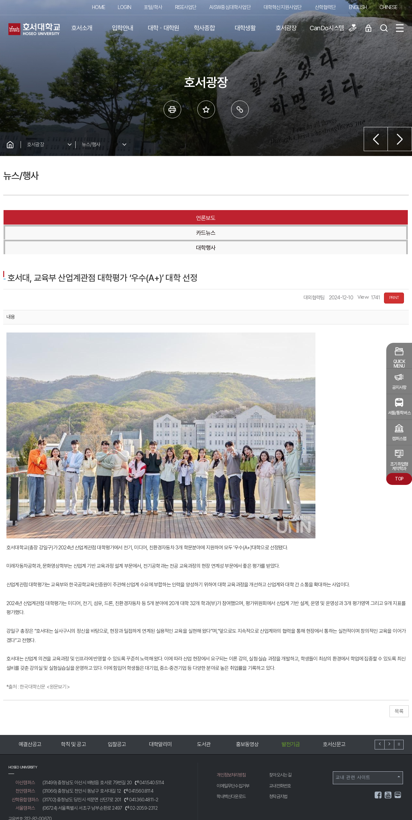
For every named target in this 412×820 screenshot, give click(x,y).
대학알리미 (160, 714)
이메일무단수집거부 (234, 756)
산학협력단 (325, 7)
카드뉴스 (205, 218)
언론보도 (70, 218)
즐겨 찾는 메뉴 (206, 109)
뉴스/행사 (91, 144)
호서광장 (35, 144)
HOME (98, 7)
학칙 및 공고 (73, 714)
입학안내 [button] (122, 28)
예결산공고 (30, 714)
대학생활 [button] (245, 28)
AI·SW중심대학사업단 (229, 7)
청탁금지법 (279, 766)
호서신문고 (334, 714)
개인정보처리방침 (232, 745)
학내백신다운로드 (232, 766)
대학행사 (341, 218)
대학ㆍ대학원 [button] (163, 28)
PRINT (394, 268)
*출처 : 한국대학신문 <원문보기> (38, 657)
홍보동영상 (247, 714)
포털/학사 (153, 7)
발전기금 (291, 714)
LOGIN (124, 7)
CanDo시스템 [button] (327, 28)
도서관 (204, 714)
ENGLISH (358, 7)
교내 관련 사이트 (368, 748)
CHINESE (388, 7)
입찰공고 (117, 714)
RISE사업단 (185, 7)
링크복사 (239, 109)
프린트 (172, 109)
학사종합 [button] (204, 28)
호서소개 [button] (81, 28)
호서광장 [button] (286, 28)
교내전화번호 (281, 756)
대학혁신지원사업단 (283, 7)
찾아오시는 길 (281, 745)
